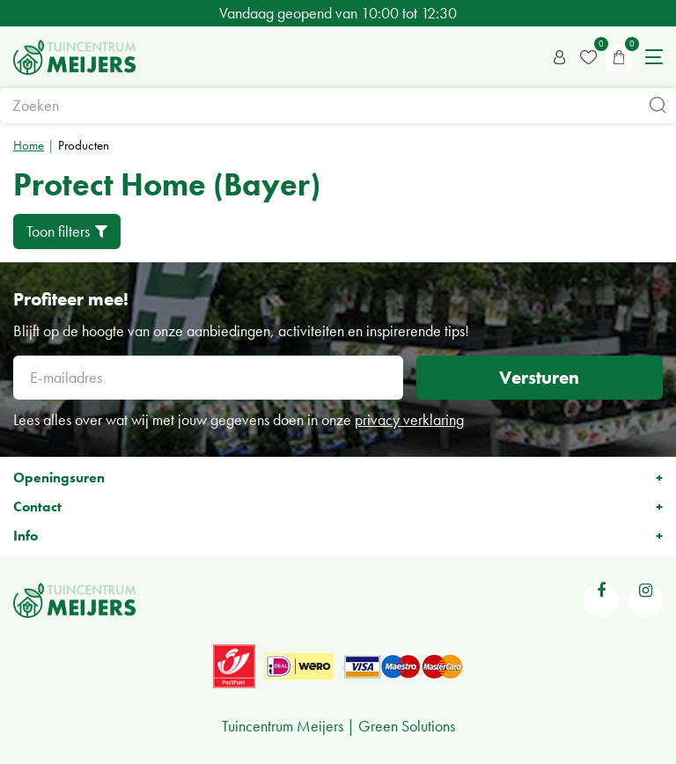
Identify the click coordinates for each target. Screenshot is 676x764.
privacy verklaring (409, 419)
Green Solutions (406, 726)
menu (654, 57)
